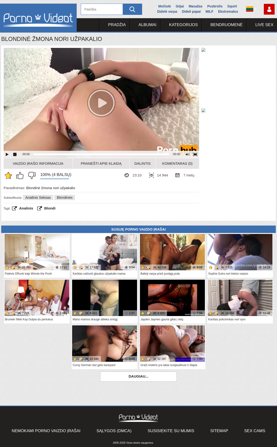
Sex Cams (254, 431)
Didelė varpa (167, 11)
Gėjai (180, 6)
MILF (210, 11)
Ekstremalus (228, 11)
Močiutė (164, 6)
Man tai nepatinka (30, 175)
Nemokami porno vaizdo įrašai (46, 431)
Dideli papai (191, 11)
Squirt (232, 6)
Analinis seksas (38, 197)
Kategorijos (183, 25)
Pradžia (117, 25)
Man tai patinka (21, 175)
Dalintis (142, 163)
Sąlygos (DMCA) (114, 431)
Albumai (147, 25)
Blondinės (65, 197)
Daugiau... (139, 376)
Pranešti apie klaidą (101, 163)
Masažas (195, 6)
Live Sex (264, 25)
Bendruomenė (226, 25)
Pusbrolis (215, 6)
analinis (26, 208)
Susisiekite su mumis (171, 431)
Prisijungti (269, 9)
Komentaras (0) (177, 163)
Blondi (50, 208)
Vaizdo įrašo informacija (38, 163)
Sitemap (219, 431)
